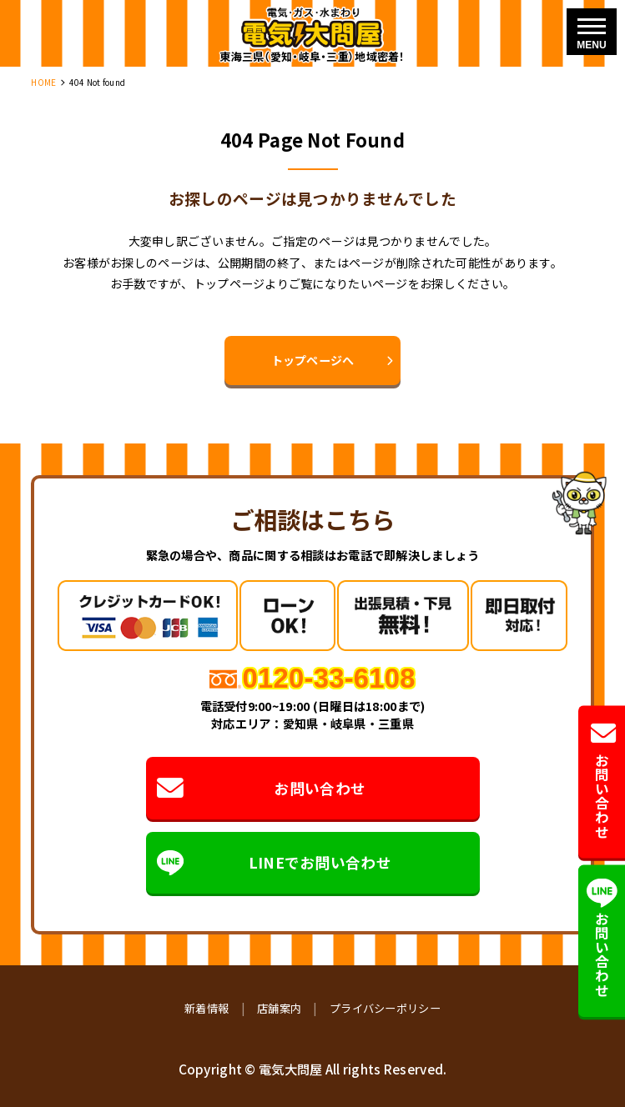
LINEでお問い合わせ (273, 862)
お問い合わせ (260, 788)
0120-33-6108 (328, 678)
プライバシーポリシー (385, 1008)
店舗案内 (279, 1008)
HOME (43, 82)
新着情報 (206, 1008)
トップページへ (313, 360)
